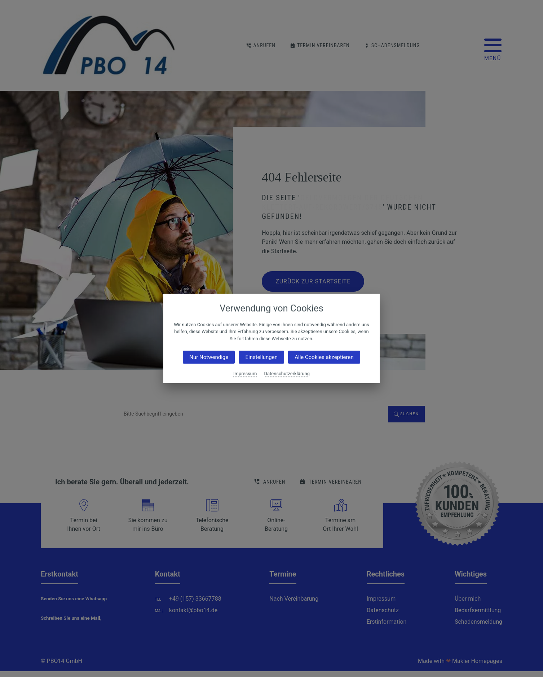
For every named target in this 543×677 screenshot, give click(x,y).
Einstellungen (261, 357)
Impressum (245, 373)
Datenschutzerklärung (287, 373)
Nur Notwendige (208, 357)
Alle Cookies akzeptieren (324, 357)
